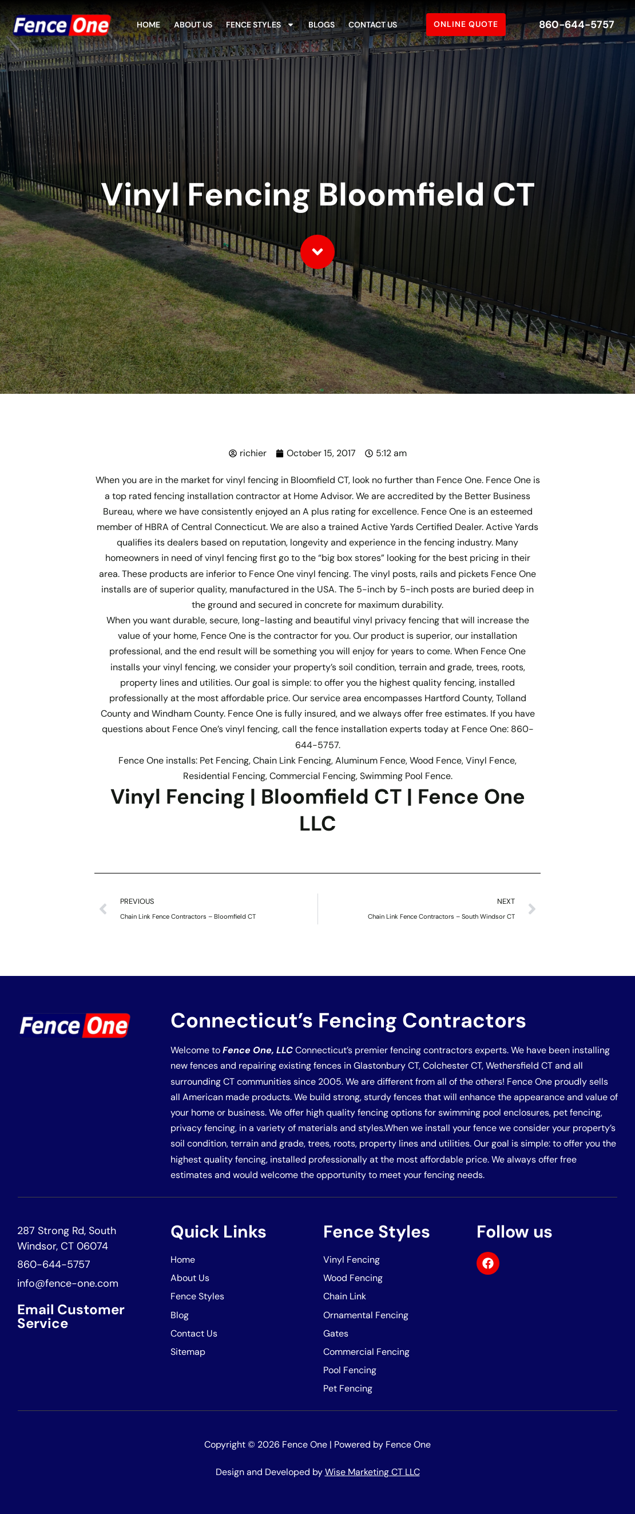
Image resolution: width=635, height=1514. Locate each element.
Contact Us (372, 24)
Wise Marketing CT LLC (372, 1472)
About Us (193, 24)
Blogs (321, 24)
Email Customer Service (71, 1316)
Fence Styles (260, 24)
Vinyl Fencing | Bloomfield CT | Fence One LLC (317, 810)
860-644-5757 (576, 24)
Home (148, 24)
